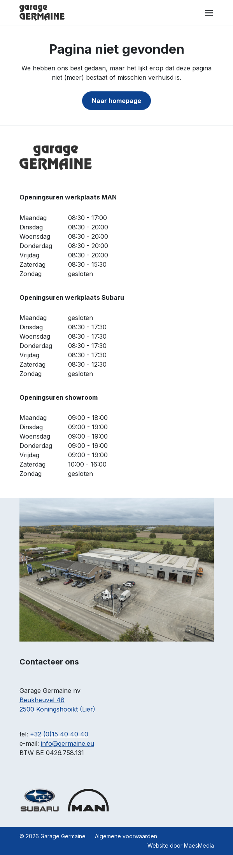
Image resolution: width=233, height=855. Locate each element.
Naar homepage (116, 101)
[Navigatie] (209, 13)
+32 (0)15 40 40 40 (59, 734)
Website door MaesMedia (180, 845)
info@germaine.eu (67, 743)
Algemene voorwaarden (126, 836)
